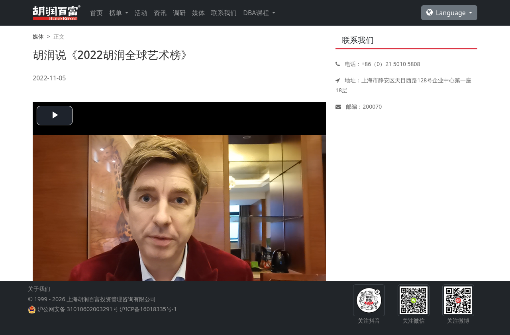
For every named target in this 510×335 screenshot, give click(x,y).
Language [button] (446, 12)
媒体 (198, 12)
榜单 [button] (116, 12)
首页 (96, 12)
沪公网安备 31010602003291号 (77, 309)
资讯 (160, 12)
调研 (179, 12)
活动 (141, 12)
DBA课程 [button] (256, 12)
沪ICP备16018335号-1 (148, 309)
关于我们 (39, 288)
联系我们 (224, 12)
